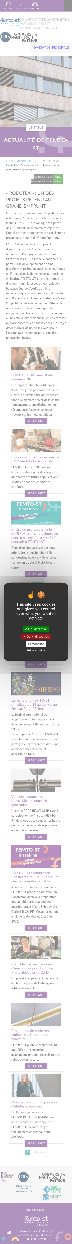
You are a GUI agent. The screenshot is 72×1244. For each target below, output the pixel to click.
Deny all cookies (36, 636)
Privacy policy (36, 650)
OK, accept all (36, 629)
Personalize (36, 644)
